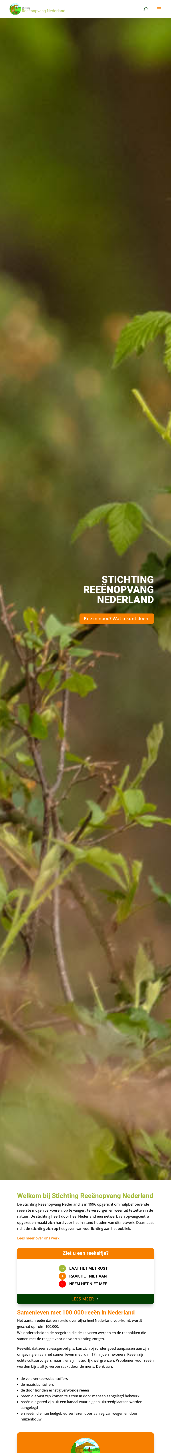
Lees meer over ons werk (38, 1238)
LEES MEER (82, 1299)
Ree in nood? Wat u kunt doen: (116, 618)
